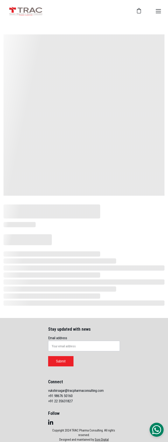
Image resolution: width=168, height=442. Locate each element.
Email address (57, 338)
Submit (61, 361)
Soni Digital (102, 439)
